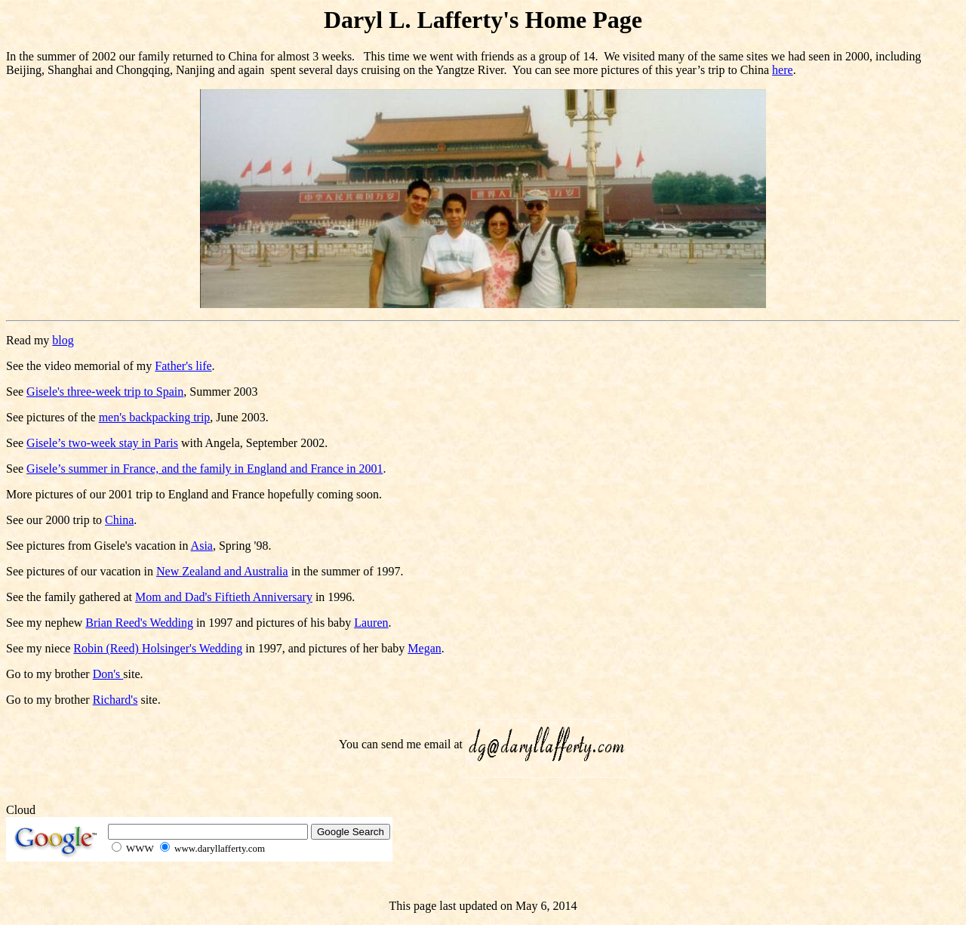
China (119, 519)
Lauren (371, 622)
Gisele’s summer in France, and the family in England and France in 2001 (204, 468)
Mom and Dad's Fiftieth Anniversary (223, 596)
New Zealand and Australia (222, 571)
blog (62, 340)
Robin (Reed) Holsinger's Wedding (157, 648)
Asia (202, 545)
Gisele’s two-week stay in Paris (102, 442)
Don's (108, 674)
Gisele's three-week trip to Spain (104, 391)
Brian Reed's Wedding (139, 622)
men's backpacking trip (155, 417)
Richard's (115, 699)
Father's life (183, 365)
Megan (424, 648)
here (782, 69)
